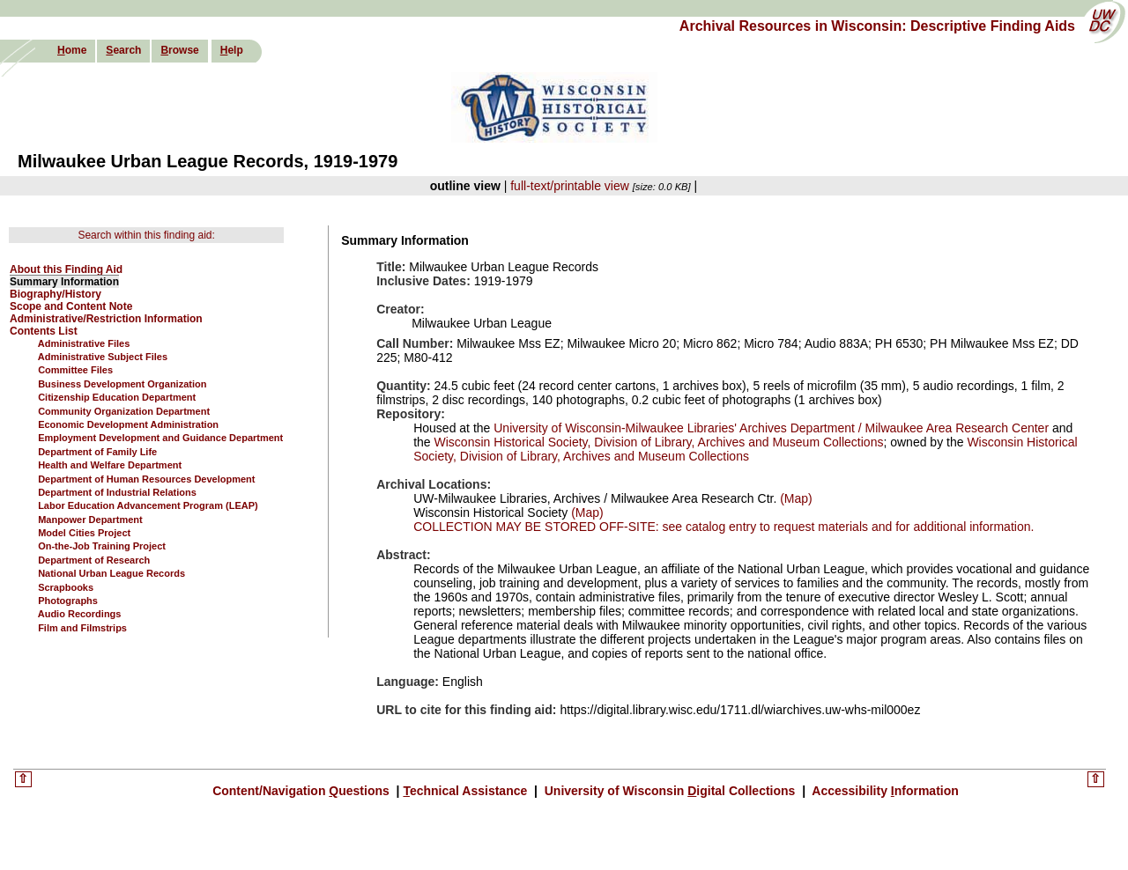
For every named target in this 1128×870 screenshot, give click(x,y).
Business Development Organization (122, 384)
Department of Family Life (97, 451)
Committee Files (75, 370)
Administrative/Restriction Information (106, 319)
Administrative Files (84, 343)
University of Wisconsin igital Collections (669, 791)
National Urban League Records (111, 573)
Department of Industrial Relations (117, 492)
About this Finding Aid (66, 269)
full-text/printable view (569, 186)
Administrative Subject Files (102, 356)
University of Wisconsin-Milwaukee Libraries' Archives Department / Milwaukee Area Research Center (771, 428)
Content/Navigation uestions (302, 791)
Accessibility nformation (884, 791)
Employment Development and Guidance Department (160, 437)
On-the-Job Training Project (102, 546)
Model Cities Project (84, 532)
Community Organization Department (124, 411)
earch (123, 50)
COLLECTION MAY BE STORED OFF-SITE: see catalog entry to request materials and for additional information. (723, 527)
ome (71, 50)
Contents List (44, 331)
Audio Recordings (80, 613)
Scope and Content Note (71, 306)
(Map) (794, 498)
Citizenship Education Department (117, 397)
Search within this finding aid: (146, 235)
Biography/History (55, 294)
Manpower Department (90, 519)
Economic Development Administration (128, 424)
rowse (179, 50)
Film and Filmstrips (82, 628)
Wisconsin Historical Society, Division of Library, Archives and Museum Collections (659, 442)
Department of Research (94, 560)
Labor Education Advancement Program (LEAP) (148, 505)
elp (231, 50)
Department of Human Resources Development (146, 479)
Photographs (68, 600)
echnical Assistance (467, 791)
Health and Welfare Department (110, 465)
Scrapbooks (65, 587)
